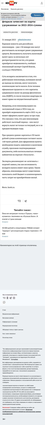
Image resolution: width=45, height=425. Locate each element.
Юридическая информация (11, 314)
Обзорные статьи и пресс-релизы (13, 329)
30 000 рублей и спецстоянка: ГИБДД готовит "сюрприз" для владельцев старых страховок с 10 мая (22, 232)
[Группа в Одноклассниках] (7, 298)
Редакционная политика (10, 325)
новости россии (10, 32)
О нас (4, 310)
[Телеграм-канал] (10, 298)
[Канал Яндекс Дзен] (14, 298)
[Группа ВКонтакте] (4, 298)
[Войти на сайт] (42, 3)
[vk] (19, 200)
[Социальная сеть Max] (4, 302)
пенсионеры (26, 32)
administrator (24, 39)
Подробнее (14, 359)
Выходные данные (8, 318)
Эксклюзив (5, 9)
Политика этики (7, 337)
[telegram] (26, 200)
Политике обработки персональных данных (12, 18)
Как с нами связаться (9, 333)
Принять (37, 15)
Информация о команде (10, 322)
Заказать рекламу (17, 9)
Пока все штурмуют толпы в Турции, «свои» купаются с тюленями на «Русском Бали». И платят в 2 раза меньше (22, 217)
